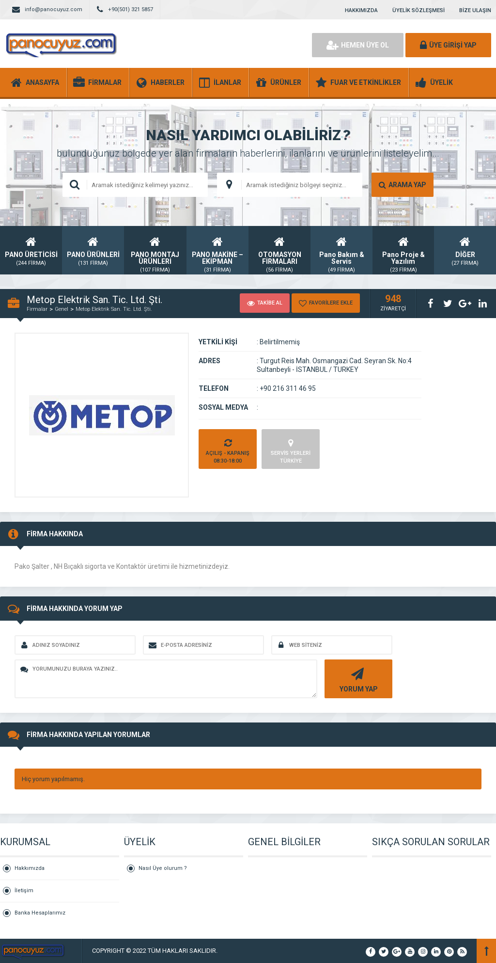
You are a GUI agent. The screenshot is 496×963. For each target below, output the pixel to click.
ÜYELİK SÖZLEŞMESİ (418, 10)
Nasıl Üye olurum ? (163, 868)
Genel (61, 309)
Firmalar (37, 309)
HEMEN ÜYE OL (357, 45)
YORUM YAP (357, 679)
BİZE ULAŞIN (475, 10)
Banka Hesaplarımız (40, 913)
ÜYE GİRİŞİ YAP (448, 45)
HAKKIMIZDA (361, 10)
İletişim (24, 890)
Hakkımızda (30, 868)
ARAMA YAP (402, 185)
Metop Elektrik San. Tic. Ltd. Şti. (114, 309)
